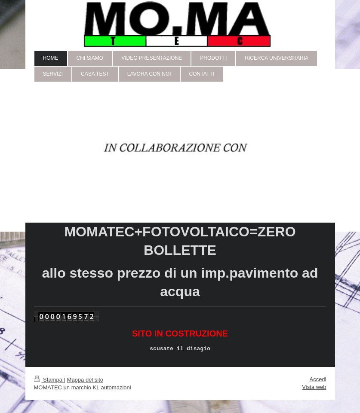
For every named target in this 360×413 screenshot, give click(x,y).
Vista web (314, 387)
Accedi (317, 379)
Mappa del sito (85, 379)
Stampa (49, 379)
